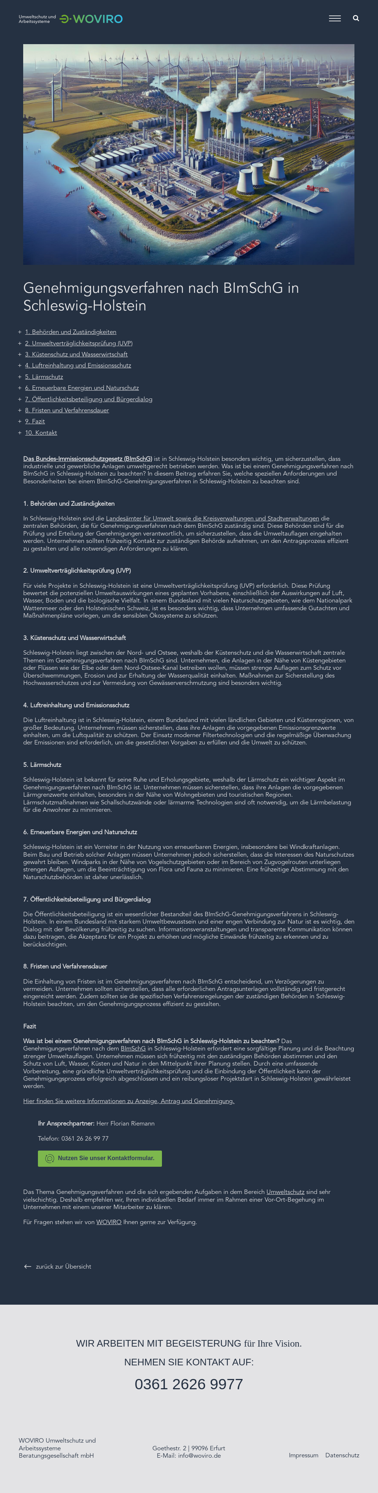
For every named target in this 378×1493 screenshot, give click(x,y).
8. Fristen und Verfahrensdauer (67, 411)
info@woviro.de (199, 1456)
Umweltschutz (285, 1192)
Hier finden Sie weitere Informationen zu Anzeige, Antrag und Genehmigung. (128, 1101)
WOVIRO (108, 1222)
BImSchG (133, 1049)
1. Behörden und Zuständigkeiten (70, 332)
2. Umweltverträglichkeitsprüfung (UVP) (79, 344)
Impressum (303, 1456)
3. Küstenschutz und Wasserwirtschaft (76, 355)
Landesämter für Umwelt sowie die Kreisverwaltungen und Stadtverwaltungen (212, 519)
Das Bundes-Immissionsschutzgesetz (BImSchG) (87, 459)
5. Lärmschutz (44, 377)
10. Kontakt (41, 433)
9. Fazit (35, 422)
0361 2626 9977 (189, 1384)
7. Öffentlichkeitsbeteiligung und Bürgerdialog (88, 400)
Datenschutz (342, 1456)
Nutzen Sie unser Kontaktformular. (99, 1158)
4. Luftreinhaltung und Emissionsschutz (78, 366)
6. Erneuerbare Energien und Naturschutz (82, 388)
